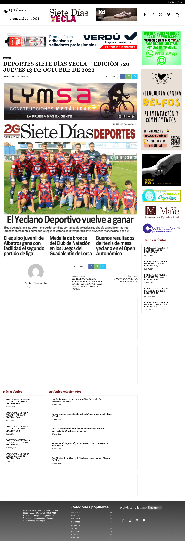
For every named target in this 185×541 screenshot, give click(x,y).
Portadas (7, 58)
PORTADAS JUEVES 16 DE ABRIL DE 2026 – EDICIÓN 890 (17, 401)
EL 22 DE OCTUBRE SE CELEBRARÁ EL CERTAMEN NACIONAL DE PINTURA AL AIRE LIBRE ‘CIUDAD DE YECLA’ (87, 284)
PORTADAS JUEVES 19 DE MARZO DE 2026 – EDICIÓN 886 (17, 456)
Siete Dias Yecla (9, 76)
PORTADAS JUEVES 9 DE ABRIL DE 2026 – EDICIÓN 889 (17, 415)
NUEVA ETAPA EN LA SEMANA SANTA (126, 280)
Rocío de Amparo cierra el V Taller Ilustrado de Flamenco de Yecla (76, 400)
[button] (177, 14)
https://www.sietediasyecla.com (36, 287)
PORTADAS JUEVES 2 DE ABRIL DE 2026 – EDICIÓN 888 (17, 428)
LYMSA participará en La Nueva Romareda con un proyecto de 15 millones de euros (78, 430)
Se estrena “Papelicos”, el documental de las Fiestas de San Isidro (80, 444)
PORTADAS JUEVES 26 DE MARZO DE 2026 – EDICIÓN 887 (18, 442)
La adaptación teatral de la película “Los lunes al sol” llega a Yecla (82, 415)
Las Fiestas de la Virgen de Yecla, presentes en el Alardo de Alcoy (81, 459)
